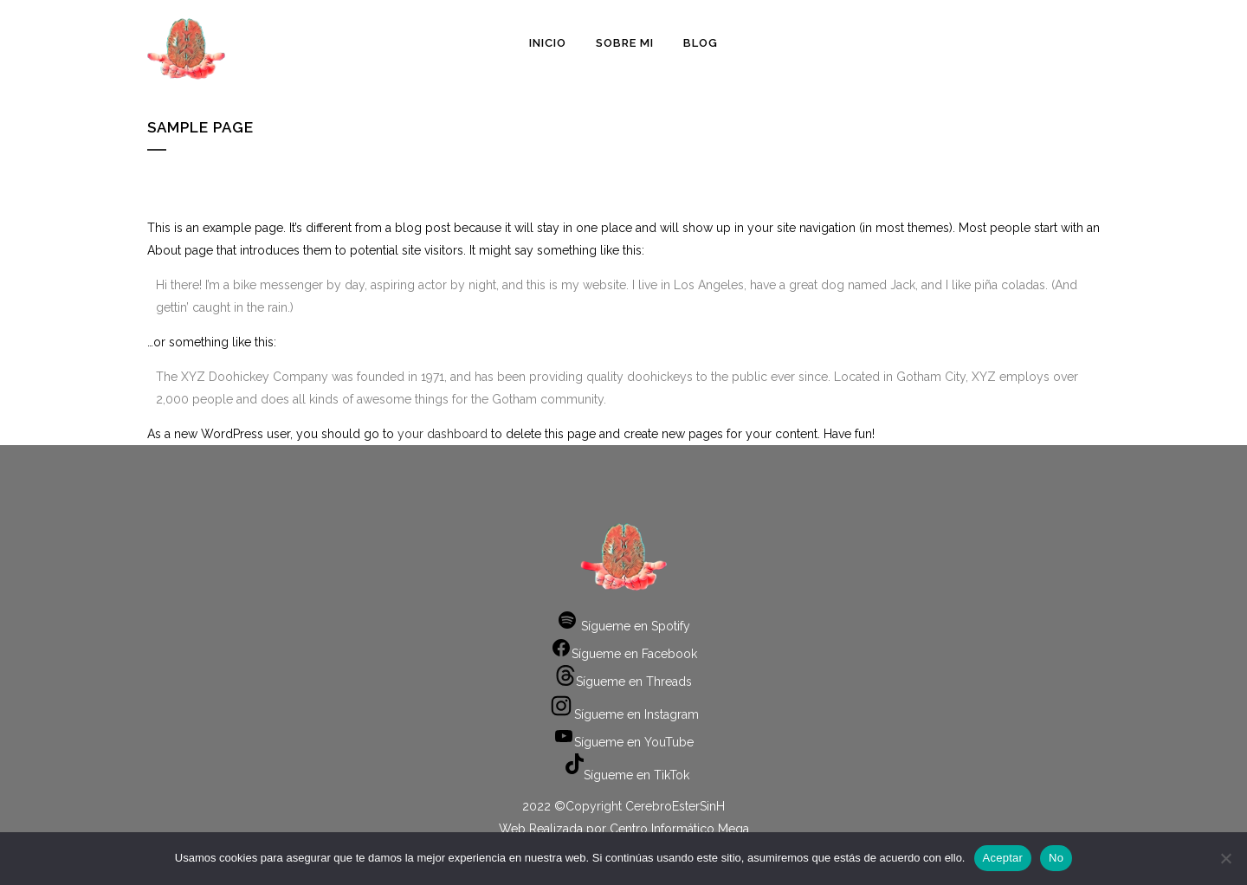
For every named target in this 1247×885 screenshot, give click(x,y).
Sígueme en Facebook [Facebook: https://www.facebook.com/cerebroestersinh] (624, 654)
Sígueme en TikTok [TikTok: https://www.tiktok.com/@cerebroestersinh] (623, 775)
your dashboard (442, 434)
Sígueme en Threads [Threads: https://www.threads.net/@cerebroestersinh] (623, 681)
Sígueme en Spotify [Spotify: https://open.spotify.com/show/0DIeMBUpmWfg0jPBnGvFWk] (623, 626)
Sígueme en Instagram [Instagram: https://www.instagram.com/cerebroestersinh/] (623, 714)
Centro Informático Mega (679, 829)
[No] (1225, 858)
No (1056, 857)
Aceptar (1003, 857)
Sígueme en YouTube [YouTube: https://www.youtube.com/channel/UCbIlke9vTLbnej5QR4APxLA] (623, 742)
